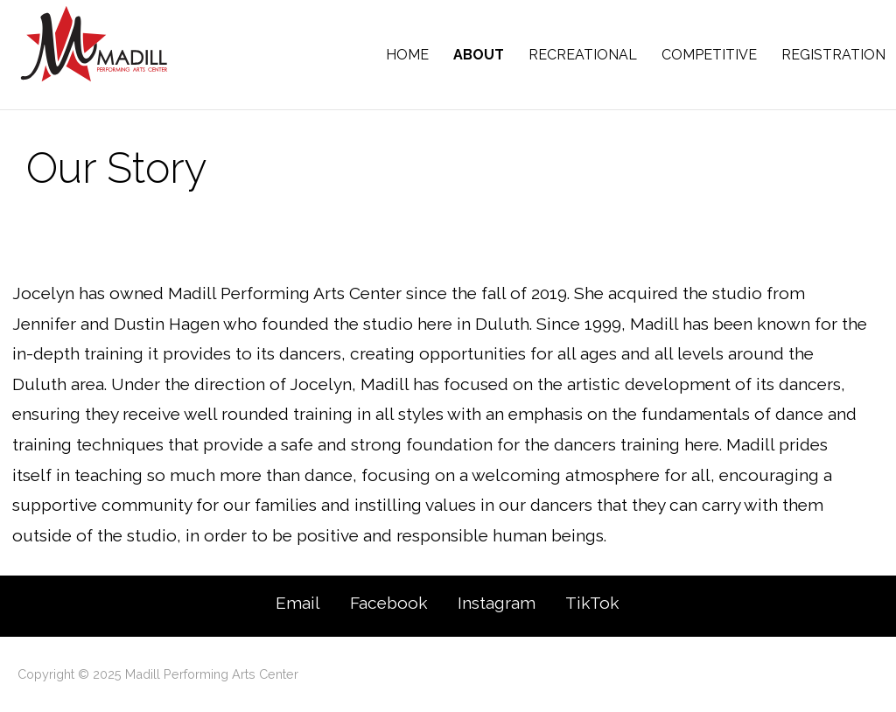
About (478, 54)
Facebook (389, 602)
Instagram (497, 602)
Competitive (709, 54)
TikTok (592, 602)
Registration (833, 54)
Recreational (582, 54)
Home (407, 54)
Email (298, 602)
